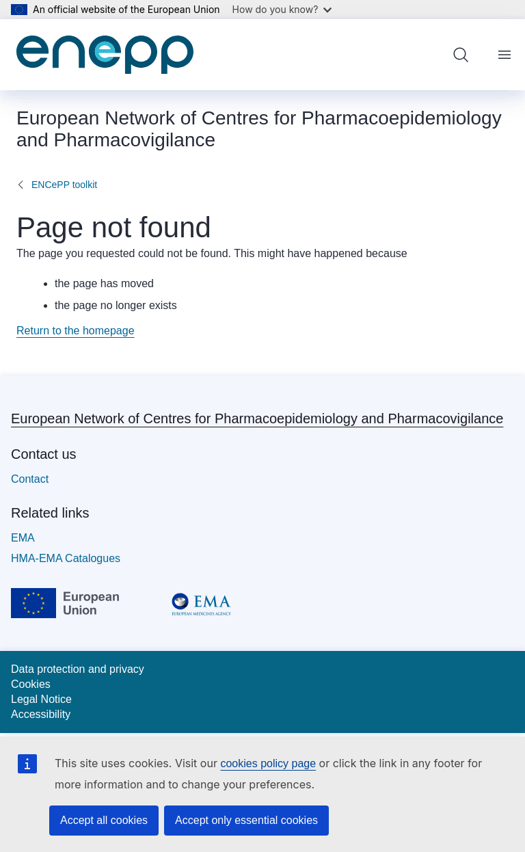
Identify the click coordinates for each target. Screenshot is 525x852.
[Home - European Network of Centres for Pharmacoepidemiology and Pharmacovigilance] (104, 55)
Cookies (31, 684)
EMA (23, 538)
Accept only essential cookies (246, 820)
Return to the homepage (75, 330)
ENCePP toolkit (64, 184)
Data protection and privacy (77, 669)
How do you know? (282, 9)
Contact (30, 479)
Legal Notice (41, 699)
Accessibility (40, 714)
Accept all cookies (104, 820)
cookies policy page (268, 763)
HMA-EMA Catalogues (65, 558)
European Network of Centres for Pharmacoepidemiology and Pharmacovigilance (257, 418)
